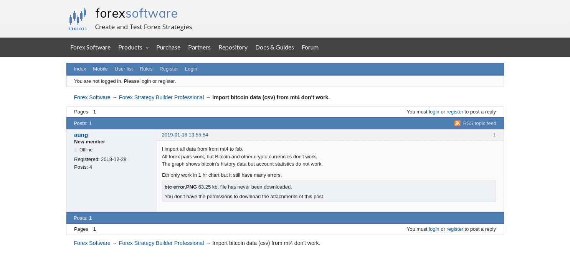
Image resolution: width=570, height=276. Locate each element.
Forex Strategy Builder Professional (161, 97)
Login (191, 69)
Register (168, 69)
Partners (199, 47)
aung (81, 134)
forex (136, 13)
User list (124, 69)
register (454, 112)
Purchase (168, 47)
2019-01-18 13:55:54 (185, 135)
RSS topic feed (479, 123)
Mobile (100, 69)
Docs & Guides (274, 47)
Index (80, 69)
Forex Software (90, 47)
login (434, 112)
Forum (310, 47)
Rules (146, 69)
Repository (233, 47)
